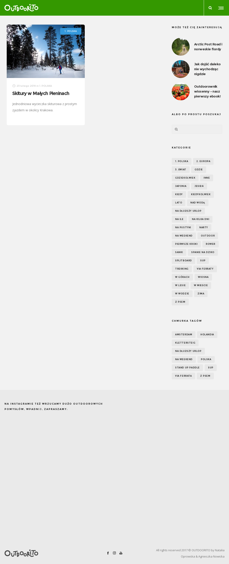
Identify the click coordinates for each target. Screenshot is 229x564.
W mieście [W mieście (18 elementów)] (201, 285)
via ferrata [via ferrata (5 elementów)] (183, 375)
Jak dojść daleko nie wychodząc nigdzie (207, 69)
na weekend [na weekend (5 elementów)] (184, 359)
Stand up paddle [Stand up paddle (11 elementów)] (187, 367)
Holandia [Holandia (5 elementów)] (207, 334)
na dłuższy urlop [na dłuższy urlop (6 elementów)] (188, 351)
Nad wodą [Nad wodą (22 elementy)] (197, 202)
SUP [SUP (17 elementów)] (203, 260)
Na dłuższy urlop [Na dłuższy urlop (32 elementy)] (188, 210)
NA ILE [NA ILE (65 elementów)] (179, 219)
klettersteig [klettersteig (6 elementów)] (185, 342)
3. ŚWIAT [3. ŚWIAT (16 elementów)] (180, 169)
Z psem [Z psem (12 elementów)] (180, 301)
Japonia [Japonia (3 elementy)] (180, 186)
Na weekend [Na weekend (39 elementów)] (184, 235)
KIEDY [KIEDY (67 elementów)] (179, 194)
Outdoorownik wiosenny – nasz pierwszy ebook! (207, 91)
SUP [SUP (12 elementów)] (210, 367)
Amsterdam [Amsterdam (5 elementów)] (183, 334)
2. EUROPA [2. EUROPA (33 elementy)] (203, 161)
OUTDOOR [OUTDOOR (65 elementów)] (208, 235)
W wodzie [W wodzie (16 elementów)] (182, 293)
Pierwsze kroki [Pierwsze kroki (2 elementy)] (186, 244)
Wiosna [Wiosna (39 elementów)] (203, 277)
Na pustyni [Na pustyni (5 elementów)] (183, 227)
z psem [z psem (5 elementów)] (205, 375)
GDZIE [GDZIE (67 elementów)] (199, 169)
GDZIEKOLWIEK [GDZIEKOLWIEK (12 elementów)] (185, 177)
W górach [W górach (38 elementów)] (182, 277)
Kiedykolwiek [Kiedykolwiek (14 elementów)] (200, 194)
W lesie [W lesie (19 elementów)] (180, 285)
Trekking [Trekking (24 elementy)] (182, 268)
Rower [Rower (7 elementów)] (210, 244)
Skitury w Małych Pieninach (40, 93)
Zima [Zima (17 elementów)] (200, 293)
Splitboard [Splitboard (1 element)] (183, 260)
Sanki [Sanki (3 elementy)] (179, 252)
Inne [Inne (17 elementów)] (207, 177)
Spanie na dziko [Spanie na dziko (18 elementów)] (202, 252)
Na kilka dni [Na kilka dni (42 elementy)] (200, 219)
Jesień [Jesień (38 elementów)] (199, 186)
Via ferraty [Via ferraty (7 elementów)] (205, 268)
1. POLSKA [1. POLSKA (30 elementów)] (181, 161)
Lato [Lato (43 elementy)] (178, 202)
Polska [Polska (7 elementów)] (206, 359)
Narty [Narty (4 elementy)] (203, 227)
